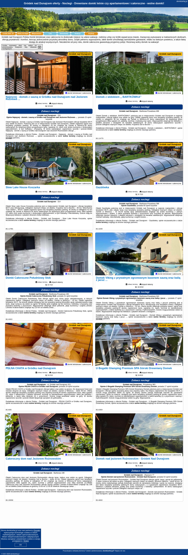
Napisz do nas (120, 551)
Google (37, 530)
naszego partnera (12, 139)
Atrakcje (77, 33)
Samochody (64, 33)
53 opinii (166, 478)
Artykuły (91, 33)
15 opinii (88, 119)
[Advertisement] (94, 527)
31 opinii (67, 297)
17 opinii (178, 300)
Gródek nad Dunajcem (80, 54)
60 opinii (146, 207)
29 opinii (69, 388)
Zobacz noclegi (50, 112)
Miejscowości (36, 33)
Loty (50, 33)
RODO (26, 541)
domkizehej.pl (182, 1)
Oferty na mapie (22, 33)
